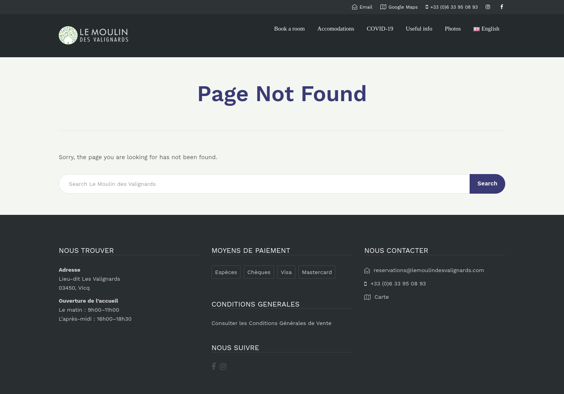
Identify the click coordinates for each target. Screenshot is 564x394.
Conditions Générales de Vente (290, 323)
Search (487, 183)
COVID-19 (380, 28)
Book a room (289, 28)
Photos (453, 28)
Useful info (419, 28)
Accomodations (335, 28)
